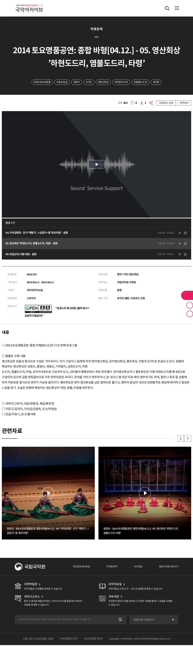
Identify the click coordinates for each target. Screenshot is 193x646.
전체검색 (167, 8)
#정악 (76, 82)
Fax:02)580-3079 (93, 639)
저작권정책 (111, 567)
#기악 (89, 82)
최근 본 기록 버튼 (189, 314)
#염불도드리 (140, 82)
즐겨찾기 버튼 (189, 305)
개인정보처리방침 (81, 567)
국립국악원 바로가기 (168, 567)
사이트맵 (138, 567)
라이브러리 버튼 (187, 295)
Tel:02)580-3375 (68, 639)
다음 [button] (188, 439)
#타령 (156, 82)
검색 (119, 620)
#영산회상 (103, 82)
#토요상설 (62, 82)
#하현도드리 (121, 82)
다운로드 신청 (166, 103)
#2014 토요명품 (42, 82)
